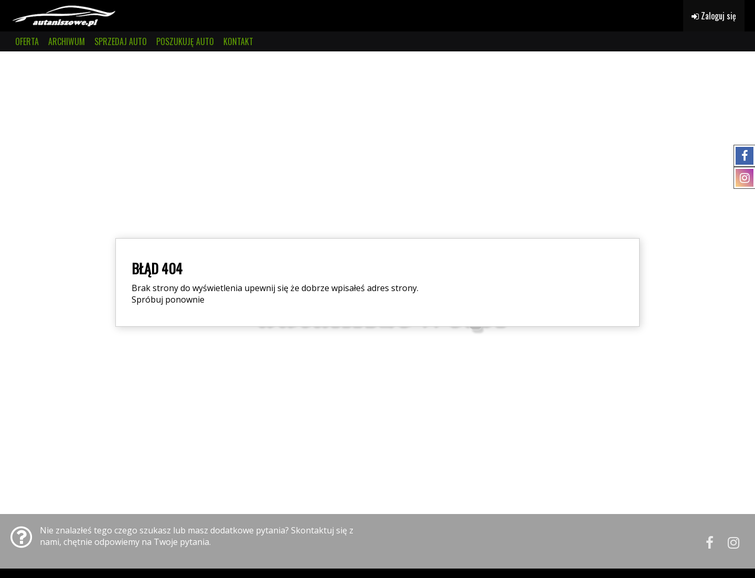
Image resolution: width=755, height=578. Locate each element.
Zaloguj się (714, 15)
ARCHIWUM (66, 41)
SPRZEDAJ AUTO (120, 41)
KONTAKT (238, 41)
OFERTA (27, 41)
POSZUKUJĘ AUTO (185, 41)
